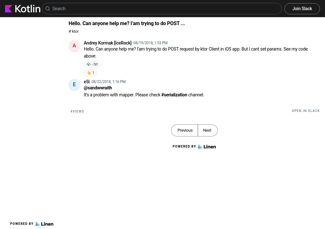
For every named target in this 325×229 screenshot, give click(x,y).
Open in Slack (306, 111)
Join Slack (302, 8)
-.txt (92, 64)
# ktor (73, 31)
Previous (185, 130)
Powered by (31, 224)
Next (207, 130)
